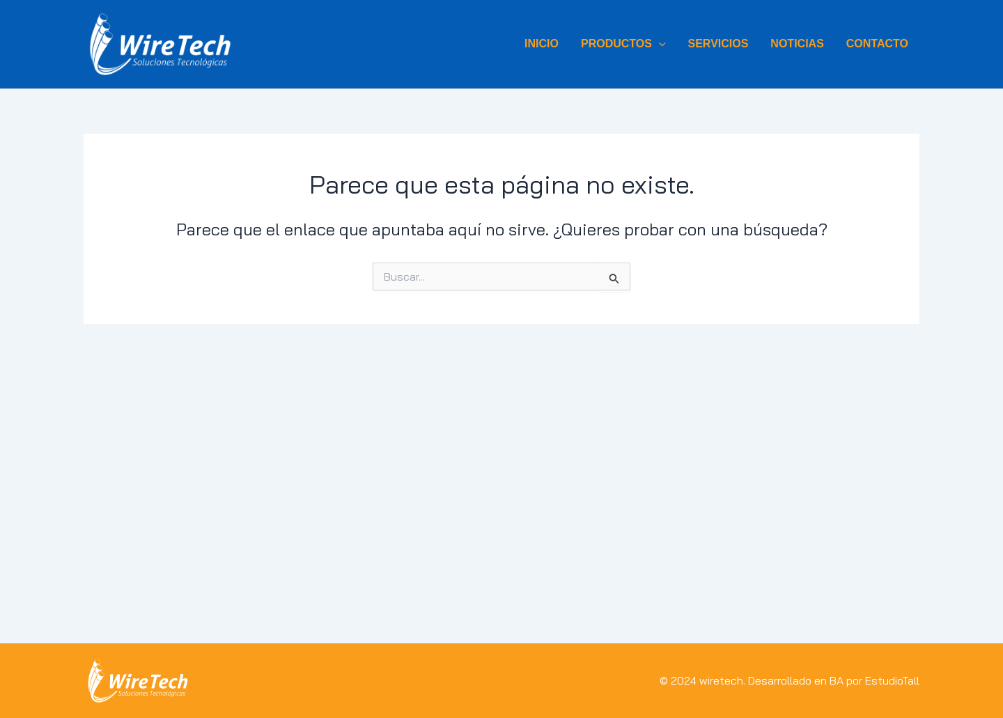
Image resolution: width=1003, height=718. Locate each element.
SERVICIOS (718, 43)
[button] (659, 44)
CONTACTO (877, 43)
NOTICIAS (796, 43)
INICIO (541, 43)
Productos (623, 44)
